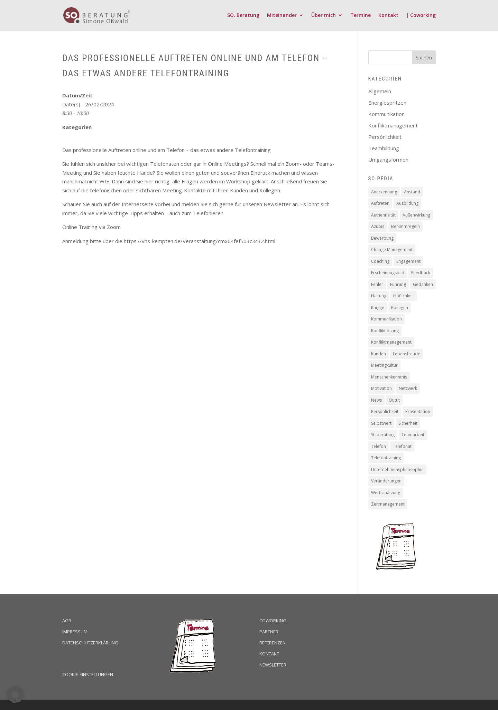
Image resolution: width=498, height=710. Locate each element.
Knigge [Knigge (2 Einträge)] (377, 307)
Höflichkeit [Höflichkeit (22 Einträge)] (403, 296)
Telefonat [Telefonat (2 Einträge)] (402, 446)
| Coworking (421, 15)
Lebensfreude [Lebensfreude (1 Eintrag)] (406, 354)
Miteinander (282, 15)
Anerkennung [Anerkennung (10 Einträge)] (384, 192)
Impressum (74, 632)
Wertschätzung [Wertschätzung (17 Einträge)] (385, 493)
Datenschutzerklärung (90, 643)
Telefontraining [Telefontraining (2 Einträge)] (386, 458)
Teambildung (383, 148)
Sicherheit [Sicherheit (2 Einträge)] (407, 423)
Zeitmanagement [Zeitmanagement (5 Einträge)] (388, 504)
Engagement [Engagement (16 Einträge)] (408, 261)
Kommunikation (386, 114)
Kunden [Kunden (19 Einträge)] (378, 354)
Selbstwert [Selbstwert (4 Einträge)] (381, 423)
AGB (66, 620)
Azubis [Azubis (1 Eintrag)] (377, 226)
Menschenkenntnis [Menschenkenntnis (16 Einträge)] (389, 377)
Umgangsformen (388, 159)
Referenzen (272, 643)
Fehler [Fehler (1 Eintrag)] (377, 284)
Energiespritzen (387, 102)
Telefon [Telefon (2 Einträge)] (378, 446)
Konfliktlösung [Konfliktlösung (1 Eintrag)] (385, 331)
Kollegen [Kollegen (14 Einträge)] (399, 307)
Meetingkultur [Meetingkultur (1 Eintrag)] (384, 365)
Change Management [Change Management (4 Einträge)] (392, 249)
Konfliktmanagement (393, 125)
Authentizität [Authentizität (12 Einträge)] (383, 215)
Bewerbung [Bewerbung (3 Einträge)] (382, 238)
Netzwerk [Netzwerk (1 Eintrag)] (408, 388)
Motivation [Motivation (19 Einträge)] (381, 388)
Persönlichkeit (385, 136)
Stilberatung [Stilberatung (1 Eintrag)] (383, 435)
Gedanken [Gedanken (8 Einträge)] (423, 284)
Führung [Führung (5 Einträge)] (398, 284)
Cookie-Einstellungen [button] (87, 674)
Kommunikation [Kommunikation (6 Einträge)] (386, 319)
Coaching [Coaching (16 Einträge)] (380, 261)
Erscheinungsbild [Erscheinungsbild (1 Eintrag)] (387, 273)
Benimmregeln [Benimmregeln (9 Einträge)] (405, 226)
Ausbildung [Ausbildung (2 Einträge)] (407, 203)
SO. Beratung (243, 15)
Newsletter (272, 665)
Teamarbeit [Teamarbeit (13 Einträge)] (413, 435)
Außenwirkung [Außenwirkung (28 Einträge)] (416, 215)
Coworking (272, 620)
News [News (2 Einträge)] (376, 400)
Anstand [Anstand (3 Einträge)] (412, 192)
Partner (268, 632)
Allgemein (379, 91)
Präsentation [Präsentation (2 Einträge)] (417, 411)
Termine (360, 15)
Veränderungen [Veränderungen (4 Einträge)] (386, 481)
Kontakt (388, 15)
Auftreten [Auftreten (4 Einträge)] (380, 203)
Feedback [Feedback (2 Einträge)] (420, 273)
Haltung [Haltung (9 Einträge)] (378, 296)
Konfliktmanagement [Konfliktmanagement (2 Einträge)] (391, 342)
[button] (15, 695)
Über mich (323, 15)
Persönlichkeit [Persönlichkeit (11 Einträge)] (384, 411)
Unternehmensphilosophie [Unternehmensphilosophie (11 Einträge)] (397, 469)
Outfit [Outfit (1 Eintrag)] (394, 400)
